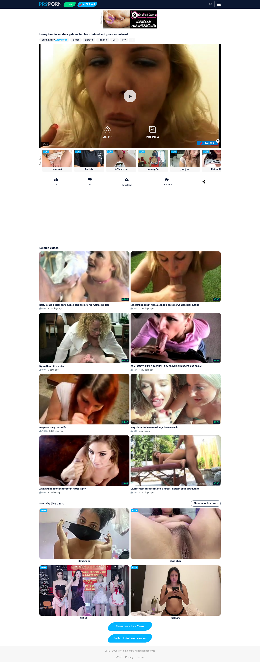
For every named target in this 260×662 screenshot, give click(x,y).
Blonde (76, 40)
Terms (140, 657)
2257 (119, 657)
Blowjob (89, 40)
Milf (114, 40)
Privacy (129, 657)
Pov (124, 40)
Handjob (103, 40)
